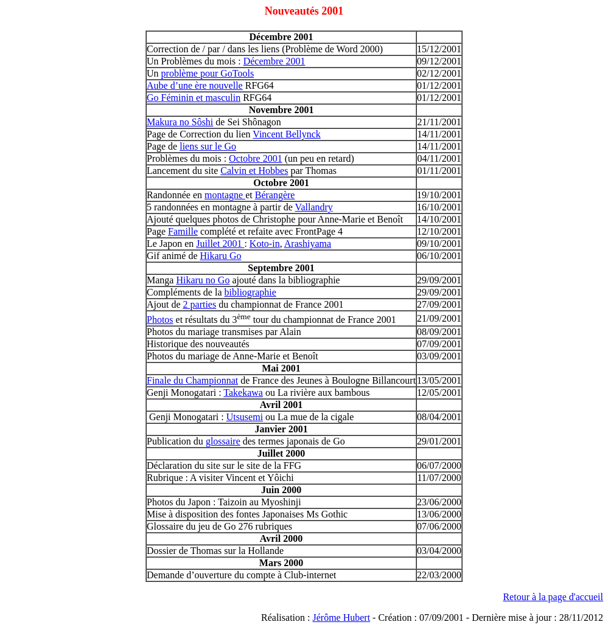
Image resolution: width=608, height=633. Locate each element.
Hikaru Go (221, 256)
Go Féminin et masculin (193, 97)
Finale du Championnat (192, 380)
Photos (160, 319)
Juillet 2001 (220, 243)
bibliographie (250, 292)
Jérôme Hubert (341, 617)
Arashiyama (307, 243)
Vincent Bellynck (286, 134)
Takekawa (243, 392)
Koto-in (265, 243)
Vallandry (314, 207)
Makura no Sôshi (180, 122)
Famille (183, 231)
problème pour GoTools (207, 73)
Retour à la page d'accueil (553, 597)
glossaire (223, 441)
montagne (224, 195)
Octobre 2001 (255, 158)
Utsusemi (244, 417)
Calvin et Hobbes (254, 170)
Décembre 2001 (274, 61)
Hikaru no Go (202, 280)
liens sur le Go (208, 146)
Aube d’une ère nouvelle (195, 85)
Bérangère (275, 195)
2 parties (200, 304)
